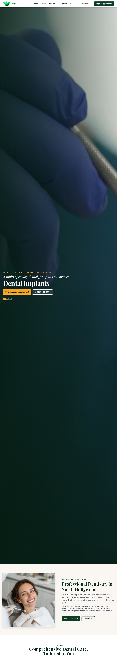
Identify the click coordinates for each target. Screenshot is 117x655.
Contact (64, 4)
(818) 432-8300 (42, 292)
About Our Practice (72, 619)
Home (36, 4)
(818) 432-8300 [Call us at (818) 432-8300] (84, 4)
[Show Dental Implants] (5, 299)
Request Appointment (104, 4)
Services (53, 4)
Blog (71, 4)
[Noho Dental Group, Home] (11, 4)
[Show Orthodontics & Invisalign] (11, 299)
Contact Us (89, 619)
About (43, 4)
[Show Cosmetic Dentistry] (8, 299)
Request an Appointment (17, 292)
